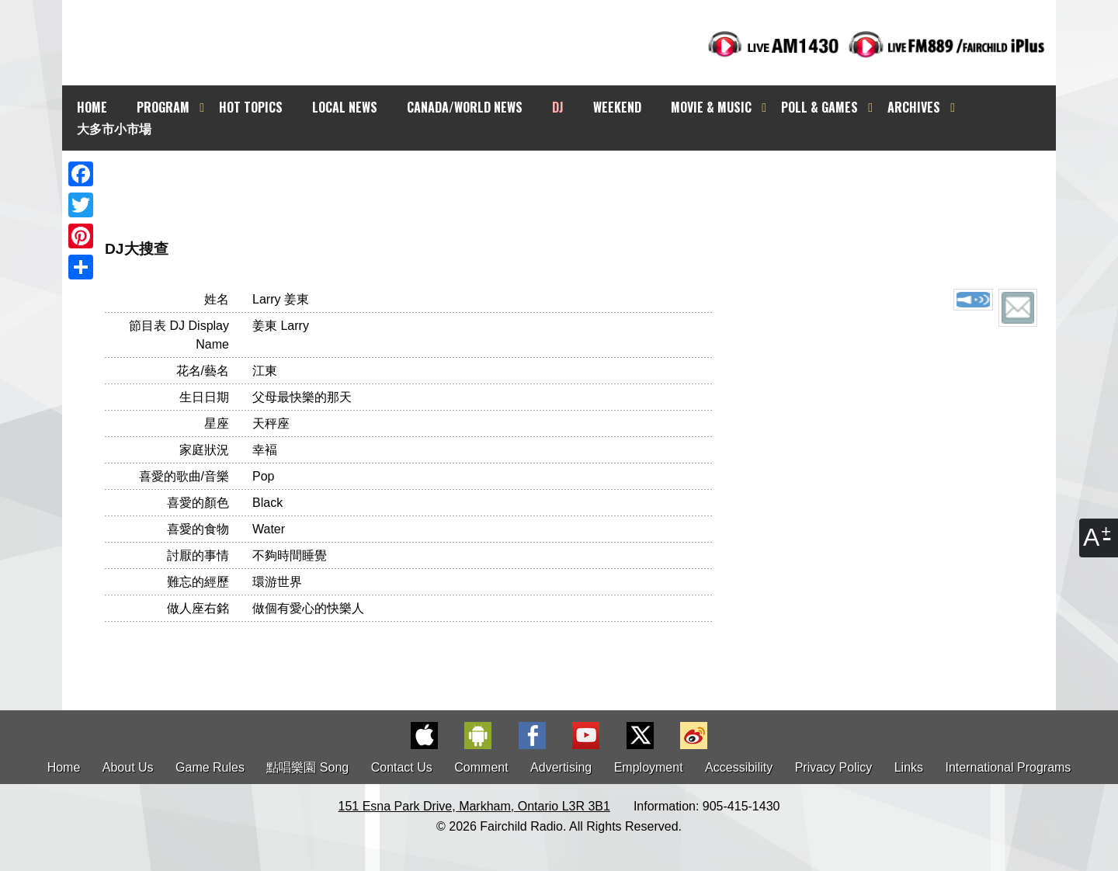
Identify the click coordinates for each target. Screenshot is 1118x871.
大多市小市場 (114, 128)
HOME (92, 107)
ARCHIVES (913, 107)
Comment (481, 767)
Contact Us (401, 767)
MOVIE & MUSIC (711, 107)
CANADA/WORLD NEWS (465, 107)
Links (908, 767)
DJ (558, 107)
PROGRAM (163, 107)
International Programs (1008, 767)
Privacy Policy (834, 767)
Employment (648, 767)
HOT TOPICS (251, 107)
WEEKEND (617, 107)
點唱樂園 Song (309, 767)
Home (64, 767)
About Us (128, 767)
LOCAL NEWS (344, 107)
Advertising (561, 767)
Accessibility (739, 767)
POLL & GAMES (819, 107)
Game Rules (210, 767)
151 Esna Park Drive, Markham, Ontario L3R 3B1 (474, 806)
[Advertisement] (573, 178)
